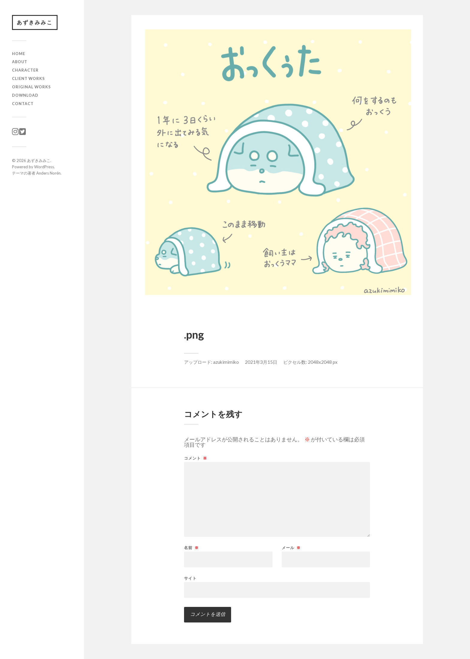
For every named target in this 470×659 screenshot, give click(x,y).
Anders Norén (48, 173)
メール (291, 548)
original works (31, 86)
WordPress (44, 166)
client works (28, 78)
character (25, 70)
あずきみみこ (35, 22)
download (25, 95)
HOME (18, 53)
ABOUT (19, 61)
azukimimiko (226, 362)
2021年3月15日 (261, 362)
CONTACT (23, 103)
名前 (191, 548)
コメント (195, 458)
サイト (190, 578)
